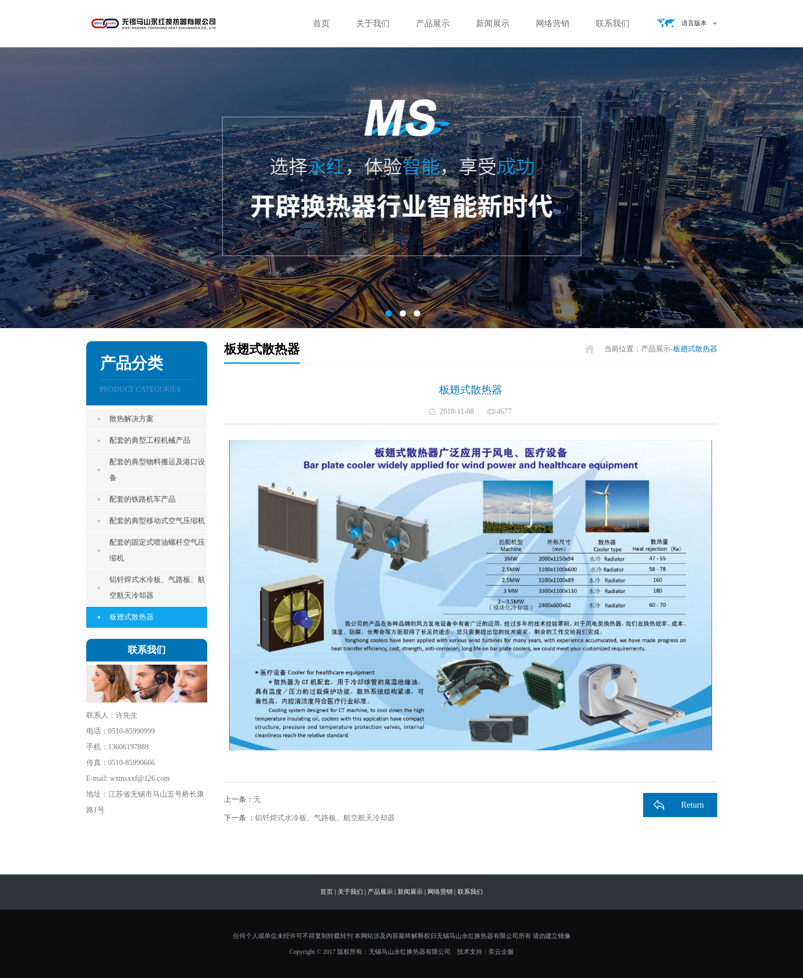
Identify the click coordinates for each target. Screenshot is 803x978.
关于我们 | (351, 891)
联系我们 (612, 23)
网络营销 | (441, 891)
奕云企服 (501, 951)
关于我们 (373, 23)
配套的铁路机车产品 (142, 499)
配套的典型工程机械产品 (149, 440)
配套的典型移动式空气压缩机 (157, 521)
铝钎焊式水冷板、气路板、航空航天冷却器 (157, 587)
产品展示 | (381, 891)
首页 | (328, 891)
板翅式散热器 (131, 617)
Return (692, 804)
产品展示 (433, 23)
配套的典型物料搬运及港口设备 (157, 470)
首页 (321, 23)
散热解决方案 (131, 419)
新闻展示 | (411, 891)
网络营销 (553, 23)
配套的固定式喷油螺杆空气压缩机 (157, 550)
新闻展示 (493, 23)
